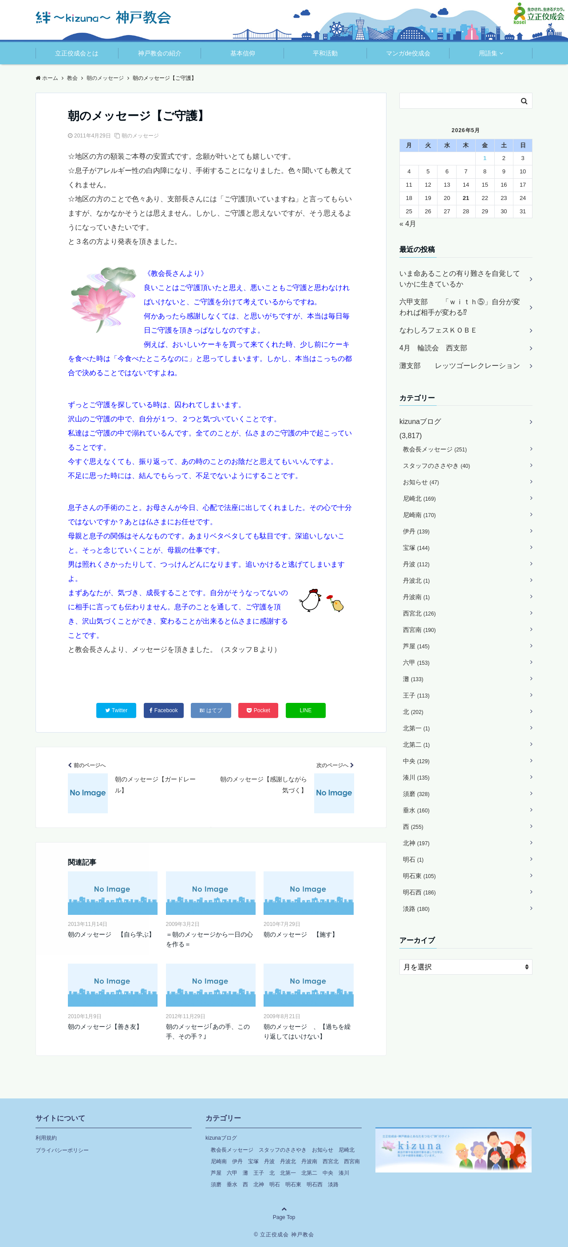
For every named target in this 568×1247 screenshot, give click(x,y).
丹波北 (416, 580)
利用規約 (46, 1138)
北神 (416, 843)
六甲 (416, 662)
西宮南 (419, 629)
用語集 (488, 53)
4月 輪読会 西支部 (433, 348)
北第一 (416, 728)
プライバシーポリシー (62, 1150)
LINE (306, 710)
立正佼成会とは (77, 53)
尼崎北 (419, 498)
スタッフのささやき (436, 465)
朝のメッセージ (140, 136)
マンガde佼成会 (408, 53)
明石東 (419, 875)
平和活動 (325, 53)
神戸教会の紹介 (159, 53)
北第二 (416, 744)
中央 (416, 761)
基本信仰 (242, 53)
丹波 (416, 564)
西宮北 (419, 613)
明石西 (419, 892)
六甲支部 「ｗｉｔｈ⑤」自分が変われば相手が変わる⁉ (459, 307)
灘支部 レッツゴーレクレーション (459, 365)
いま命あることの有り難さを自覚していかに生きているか (459, 279)
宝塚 (416, 547)
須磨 (416, 793)
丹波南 (416, 596)
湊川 (416, 777)
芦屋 (416, 646)
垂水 (416, 810)
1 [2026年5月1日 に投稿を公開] (484, 158)
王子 (416, 695)
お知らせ (421, 482)
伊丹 (416, 531)
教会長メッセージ (435, 449)
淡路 (416, 908)
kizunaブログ (420, 421)
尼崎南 (419, 514)
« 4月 (407, 223)
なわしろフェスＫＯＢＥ (438, 330)
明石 (413, 859)
